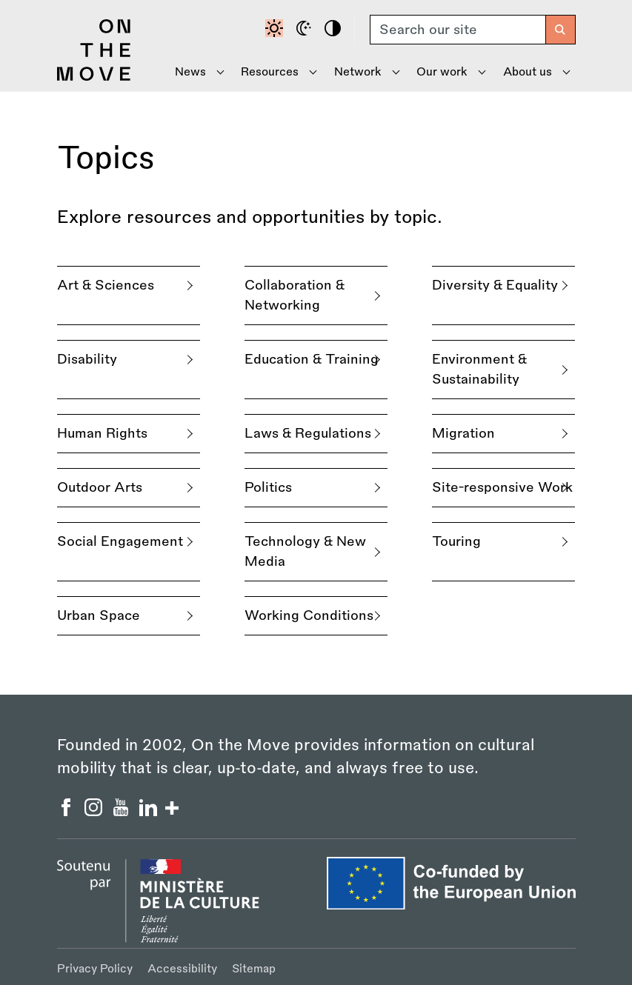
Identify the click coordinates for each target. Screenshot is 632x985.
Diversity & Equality (495, 285)
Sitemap (254, 969)
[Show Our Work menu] (446, 72)
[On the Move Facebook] (68, 811)
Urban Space (98, 615)
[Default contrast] (276, 29)
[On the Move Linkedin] (150, 811)
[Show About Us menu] (531, 72)
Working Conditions (309, 615)
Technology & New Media (305, 551)
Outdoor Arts (99, 487)
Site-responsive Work (502, 487)
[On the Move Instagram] (95, 811)
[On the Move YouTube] (122, 811)
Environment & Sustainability (479, 369)
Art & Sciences (105, 285)
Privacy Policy (95, 969)
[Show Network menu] (361, 72)
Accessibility (182, 969)
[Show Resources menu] (273, 72)
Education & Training (312, 359)
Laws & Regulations (308, 433)
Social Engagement (120, 541)
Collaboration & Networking (295, 295)
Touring (456, 541)
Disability (87, 359)
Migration (463, 433)
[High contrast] (335, 29)
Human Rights (102, 433)
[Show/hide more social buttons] (172, 810)
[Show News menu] (193, 72)
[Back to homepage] (94, 77)
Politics (268, 487)
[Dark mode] (306, 29)
